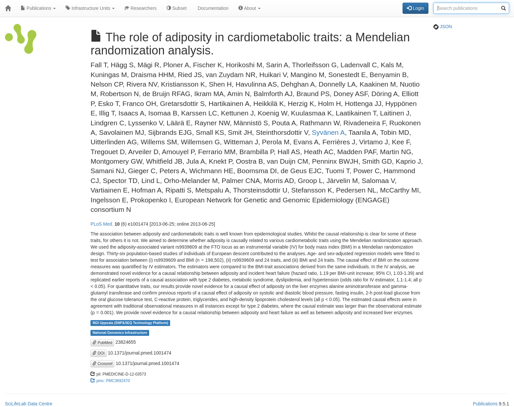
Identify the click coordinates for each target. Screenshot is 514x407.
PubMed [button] (102, 342)
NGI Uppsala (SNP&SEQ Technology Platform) (130, 323)
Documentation (212, 8)
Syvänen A (328, 132)
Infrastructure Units (90, 8)
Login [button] (415, 8)
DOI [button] (98, 353)
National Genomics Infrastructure (120, 333)
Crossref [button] (102, 363)
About (249, 8)
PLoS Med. (101, 224)
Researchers (140, 8)
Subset (177, 8)
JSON (442, 26)
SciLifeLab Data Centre (28, 403)
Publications (38, 8)
